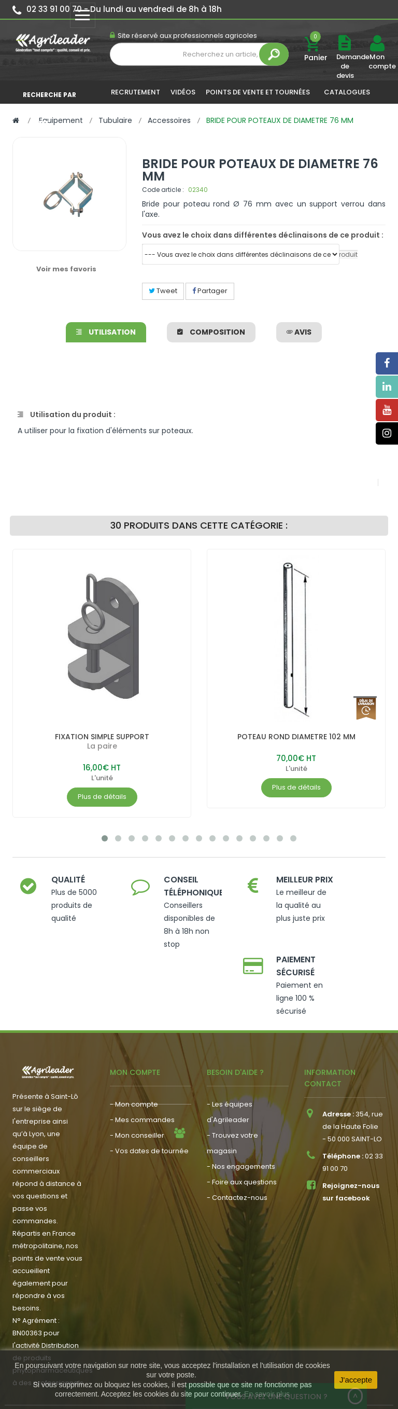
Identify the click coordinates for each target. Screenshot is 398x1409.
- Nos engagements (241, 1113)
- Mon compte (134, 1051)
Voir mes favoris (66, 269)
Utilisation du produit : (67, 414)
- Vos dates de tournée (149, 1097)
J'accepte (355, 1379)
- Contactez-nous (237, 1144)
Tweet (163, 291)
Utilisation (106, 332)
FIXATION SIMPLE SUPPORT (102, 736)
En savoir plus (267, 1394)
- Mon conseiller (137, 1082)
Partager (210, 291)
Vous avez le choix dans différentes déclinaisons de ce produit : (262, 235)
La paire (102, 746)
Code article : (163, 189)
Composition (211, 332)
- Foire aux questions (242, 1129)
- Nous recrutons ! (140, 1139)
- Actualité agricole (142, 1124)
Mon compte (376, 61)
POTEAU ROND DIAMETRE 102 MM (296, 736)
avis (299, 332)
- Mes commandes (142, 1066)
